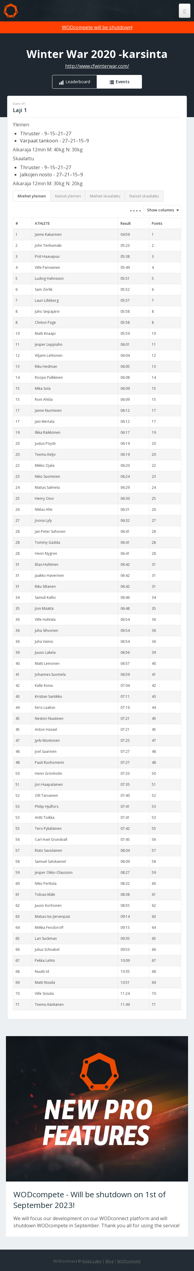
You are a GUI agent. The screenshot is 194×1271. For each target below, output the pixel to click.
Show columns (158, 210)
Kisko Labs (92, 1261)
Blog (109, 1261)
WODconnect (129, 1261)
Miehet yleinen (32, 196)
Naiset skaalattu (144, 196)
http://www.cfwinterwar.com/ (97, 66)
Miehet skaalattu (105, 196)
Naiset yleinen (68, 196)
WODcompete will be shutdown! (97, 27)
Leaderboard (77, 81)
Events (122, 81)
